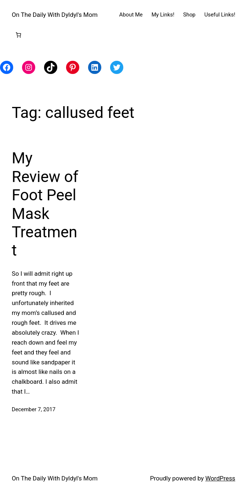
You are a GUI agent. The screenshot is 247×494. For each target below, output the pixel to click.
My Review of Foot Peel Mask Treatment (45, 204)
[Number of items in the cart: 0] (18, 34)
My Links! (163, 14)
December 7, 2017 (33, 409)
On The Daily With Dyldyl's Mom (55, 14)
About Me (131, 14)
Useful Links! (219, 14)
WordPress (220, 478)
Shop (189, 14)
